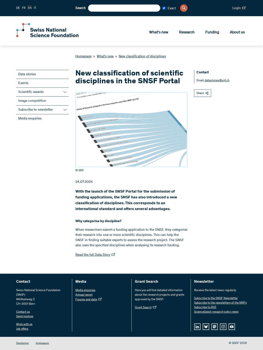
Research (187, 33)
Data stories (27, 74)
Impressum (42, 343)
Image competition (32, 101)
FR (24, 8)
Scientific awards (31, 92)
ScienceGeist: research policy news (216, 312)
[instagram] (223, 326)
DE (18, 8)
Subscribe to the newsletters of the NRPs (220, 302)
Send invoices (24, 316)
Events (23, 83)
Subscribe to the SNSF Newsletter (216, 298)
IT (35, 8)
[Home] (47, 36)
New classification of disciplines (140, 56)
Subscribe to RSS (205, 307)
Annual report (84, 295)
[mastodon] (214, 326)
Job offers (22, 329)
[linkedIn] (197, 326)
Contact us (23, 312)
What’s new (158, 33)
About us (237, 33)
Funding (212, 33)
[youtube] (232, 326)
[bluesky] (206, 326)
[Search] (184, 8)
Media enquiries (30, 118)
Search (80, 8)
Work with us (24, 324)
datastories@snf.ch (217, 80)
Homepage (83, 56)
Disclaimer (22, 343)
